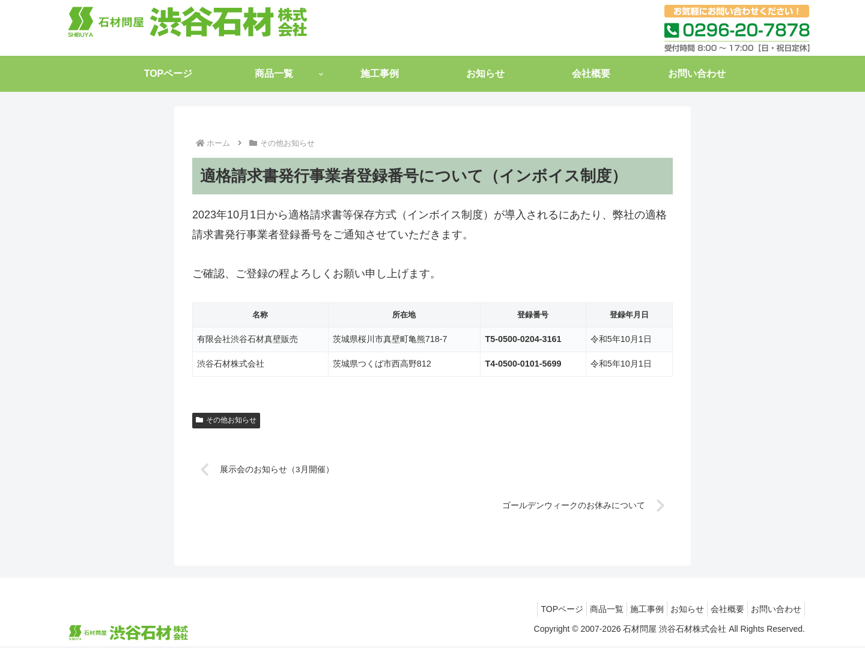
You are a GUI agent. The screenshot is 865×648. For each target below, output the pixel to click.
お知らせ (672, 611)
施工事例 (626, 611)
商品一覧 (579, 611)
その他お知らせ (226, 420)
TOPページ (529, 611)
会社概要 (718, 611)
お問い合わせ (773, 611)
